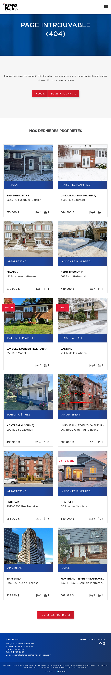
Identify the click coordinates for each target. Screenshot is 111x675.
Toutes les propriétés (55, 615)
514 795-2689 (17, 652)
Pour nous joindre (63, 94)
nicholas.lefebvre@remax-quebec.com (32, 655)
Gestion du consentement (75, 667)
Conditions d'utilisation (51, 667)
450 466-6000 (17, 649)
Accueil (40, 94)
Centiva (61, 671)
